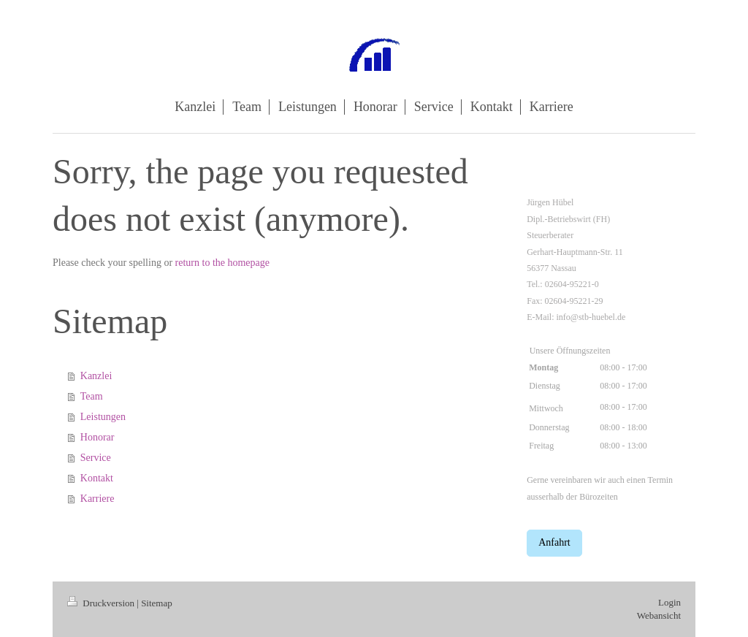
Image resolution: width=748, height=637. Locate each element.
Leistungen (103, 416)
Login (669, 602)
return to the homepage (222, 262)
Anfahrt (554, 542)
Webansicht (659, 615)
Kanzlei (96, 375)
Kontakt (96, 478)
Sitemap (156, 603)
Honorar (97, 437)
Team (91, 396)
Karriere (97, 498)
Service (95, 457)
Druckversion (102, 603)
